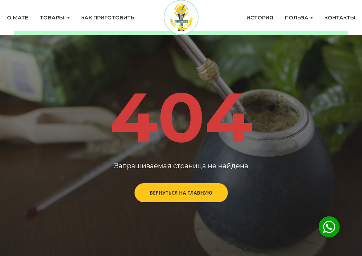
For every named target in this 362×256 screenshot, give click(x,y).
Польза (296, 17)
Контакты (339, 17)
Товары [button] (52, 17)
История (260, 17)
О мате (17, 17)
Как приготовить (107, 17)
